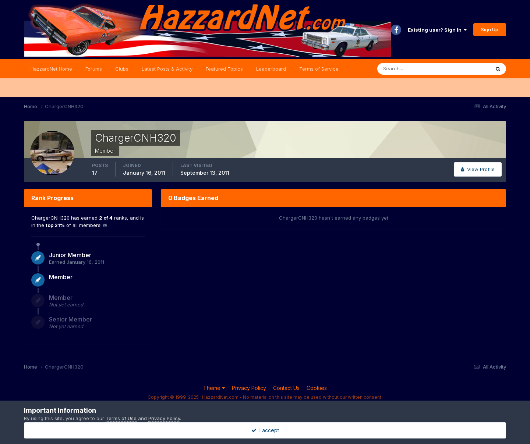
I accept (265, 430)
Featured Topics (224, 69)
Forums (93, 69)
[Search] (409, 69)
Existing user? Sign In (437, 30)
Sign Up (489, 29)
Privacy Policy (249, 388)
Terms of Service (319, 69)
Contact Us (286, 388)
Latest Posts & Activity (167, 69)
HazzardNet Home (51, 69)
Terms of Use (121, 418)
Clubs (121, 69)
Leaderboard (271, 69)
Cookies (317, 388)
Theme (214, 388)
